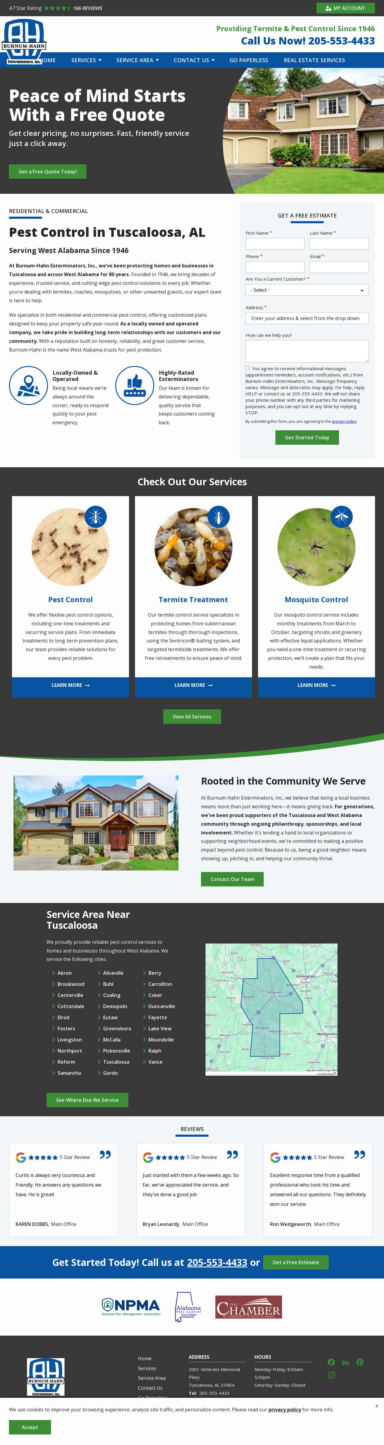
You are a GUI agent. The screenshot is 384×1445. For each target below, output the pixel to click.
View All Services (192, 716)
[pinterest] (360, 1362)
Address (254, 307)
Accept (30, 1427)
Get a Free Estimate (296, 1262)
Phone (252, 256)
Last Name (321, 233)
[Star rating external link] (100, 8)
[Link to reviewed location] (64, 1157)
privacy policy (344, 421)
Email (315, 256)
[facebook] (331, 1362)
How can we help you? (269, 335)
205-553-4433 (217, 1262)
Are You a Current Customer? (276, 279)
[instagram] (331, 1374)
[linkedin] (345, 1362)
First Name (257, 233)
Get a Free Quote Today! (48, 171)
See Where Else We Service (87, 1100)
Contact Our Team (232, 879)
